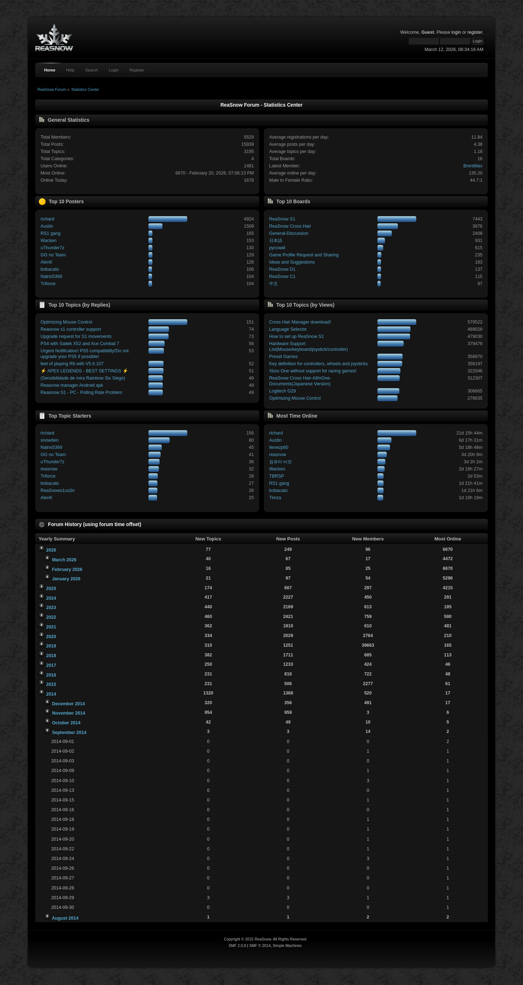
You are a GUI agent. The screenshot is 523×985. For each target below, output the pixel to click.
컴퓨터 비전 (280, 461)
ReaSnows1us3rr (58, 490)
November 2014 (68, 713)
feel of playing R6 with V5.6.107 (72, 363)
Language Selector (288, 329)
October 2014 (66, 722)
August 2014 (65, 918)
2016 (51, 675)
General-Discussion (288, 233)
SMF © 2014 (260, 945)
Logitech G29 (282, 391)
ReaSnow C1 (282, 276)
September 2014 (69, 732)
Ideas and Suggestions (292, 262)
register (474, 32)
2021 (51, 626)
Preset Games (283, 356)
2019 (51, 646)
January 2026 (66, 578)
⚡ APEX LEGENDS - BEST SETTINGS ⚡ (84, 370)
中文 (273, 283)
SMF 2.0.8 (237, 945)
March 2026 (64, 559)
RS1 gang (50, 233)
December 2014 (68, 703)
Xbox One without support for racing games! (313, 370)
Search (91, 70)
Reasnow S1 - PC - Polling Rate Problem (81, 392)
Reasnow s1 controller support (71, 329)
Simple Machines (287, 945)
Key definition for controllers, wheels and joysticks (318, 363)
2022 (51, 617)
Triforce (48, 283)
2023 (51, 607)
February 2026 (67, 569)
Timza (275, 497)
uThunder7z (53, 247)
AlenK (46, 262)
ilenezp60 (278, 447)
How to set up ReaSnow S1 (296, 336)
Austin (47, 226)
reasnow (49, 468)
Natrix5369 (51, 276)
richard (47, 219)
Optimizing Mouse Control (66, 322)
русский (277, 247)
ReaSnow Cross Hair (290, 226)
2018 (51, 655)
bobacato (50, 269)
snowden (50, 440)
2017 (51, 665)
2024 (51, 598)
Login (114, 70)
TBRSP (276, 476)
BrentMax (472, 165)
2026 (51, 550)
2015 (51, 684)
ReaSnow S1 (282, 219)
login (456, 32)
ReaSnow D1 (282, 269)
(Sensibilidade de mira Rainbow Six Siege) (83, 378)
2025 (51, 588)
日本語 (275, 240)
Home (49, 70)
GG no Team (53, 254)
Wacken (49, 240)
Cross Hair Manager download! (300, 322)
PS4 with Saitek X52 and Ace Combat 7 (80, 343)
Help (70, 70)
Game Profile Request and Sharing (304, 254)
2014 (51, 694)
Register (136, 70)
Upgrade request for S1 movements (76, 336)
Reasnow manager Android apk (72, 385)
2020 (51, 636)
